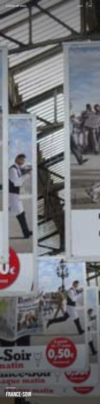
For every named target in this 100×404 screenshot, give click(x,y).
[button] (80, 6)
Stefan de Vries (16, 5)
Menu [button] (90, 6)
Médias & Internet (11, 388)
